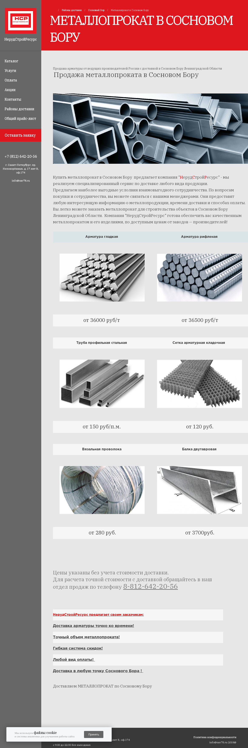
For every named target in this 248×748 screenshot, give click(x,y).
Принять (93, 734)
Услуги (10, 70)
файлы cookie (45, 733)
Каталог (11, 61)
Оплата (11, 80)
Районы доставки (19, 109)
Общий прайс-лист (20, 118)
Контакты (13, 99)
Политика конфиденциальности (214, 737)
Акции (10, 90)
